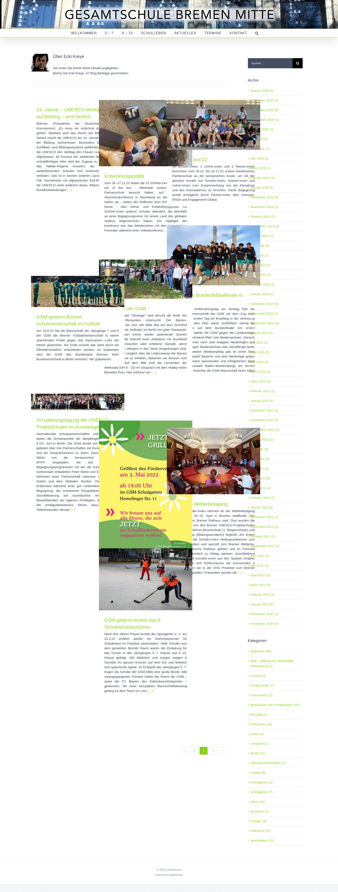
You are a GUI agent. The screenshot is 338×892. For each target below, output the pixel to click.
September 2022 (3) (264, 430)
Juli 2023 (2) (259, 342)
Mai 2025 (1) (259, 158)
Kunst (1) (257, 734)
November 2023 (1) (264, 313)
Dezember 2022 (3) (264, 410)
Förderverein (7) (262, 685)
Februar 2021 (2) (262, 594)
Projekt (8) (257, 772)
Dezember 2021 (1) (264, 517)
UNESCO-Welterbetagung (199, 504)
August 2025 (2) (262, 129)
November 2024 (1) (264, 207)
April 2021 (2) (260, 575)
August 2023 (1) (262, 333)
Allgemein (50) (260, 651)
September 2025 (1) (264, 119)
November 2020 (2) (264, 623)
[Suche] (298, 63)
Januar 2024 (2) (261, 294)
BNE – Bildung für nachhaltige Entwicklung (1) (272, 663)
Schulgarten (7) (261, 792)
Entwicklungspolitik (124, 176)
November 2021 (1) (264, 526)
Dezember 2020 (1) (264, 614)
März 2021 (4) (260, 585)
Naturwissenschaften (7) (267, 763)
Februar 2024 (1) (262, 284)
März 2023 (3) (260, 381)
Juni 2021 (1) (259, 556)
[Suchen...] (270, 63)
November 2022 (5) (264, 420)
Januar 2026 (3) (261, 90)
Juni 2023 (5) (259, 352)
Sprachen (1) (259, 811)
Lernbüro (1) (259, 743)
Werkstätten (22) (262, 840)
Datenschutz (176, 874)
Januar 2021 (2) (261, 604)
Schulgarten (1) (261, 782)
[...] (69, 190)
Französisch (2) (261, 695)
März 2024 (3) (260, 275)
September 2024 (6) (264, 226)
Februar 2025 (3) (262, 178)
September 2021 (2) (264, 546)
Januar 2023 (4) (261, 400)
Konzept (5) (258, 714)
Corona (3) (258, 676)
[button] (257, 33)
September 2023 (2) (264, 323)
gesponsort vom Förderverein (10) (274, 705)
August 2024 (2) (262, 236)
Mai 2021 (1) (259, 565)
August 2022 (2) (262, 439)
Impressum (161, 874)
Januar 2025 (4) (261, 187)
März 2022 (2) (260, 488)
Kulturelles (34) (261, 724)
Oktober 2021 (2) (262, 536)
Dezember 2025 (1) (264, 100)
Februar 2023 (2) (262, 391)
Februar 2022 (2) (262, 497)
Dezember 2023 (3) (264, 304)
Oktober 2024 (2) (262, 216)
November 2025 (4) (264, 110)
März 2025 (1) (260, 168)
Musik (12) (258, 753)
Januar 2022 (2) (261, 507)
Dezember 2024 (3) (264, 197)
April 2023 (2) (260, 371)
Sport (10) (257, 801)
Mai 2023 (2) (259, 362)
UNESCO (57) (260, 831)
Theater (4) (258, 821)
